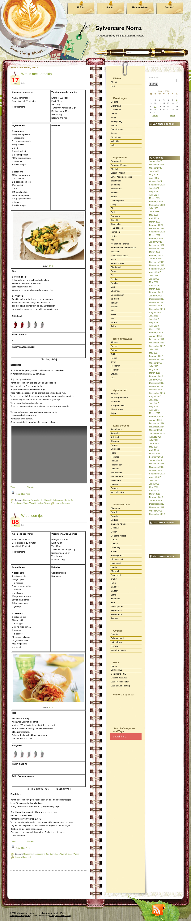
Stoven (114, 374)
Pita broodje (116, 267)
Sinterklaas (116, 137)
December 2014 (156, 423)
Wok (113, 377)
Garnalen (115, 216)
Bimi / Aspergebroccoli (121, 177)
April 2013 (154, 490)
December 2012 (156, 504)
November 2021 (156, 248)
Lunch (114, 567)
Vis (112, 310)
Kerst (113, 118)
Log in (114, 666)
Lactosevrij (116, 563)
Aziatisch (115, 437)
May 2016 (153, 369)
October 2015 (155, 389)
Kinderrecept (117, 559)
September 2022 (157, 232)
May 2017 (153, 353)
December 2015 (156, 383)
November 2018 (156, 302)
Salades (115, 587)
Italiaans (115, 468)
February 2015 (156, 416)
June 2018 (154, 319)
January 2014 (155, 460)
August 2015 (155, 396)
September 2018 (157, 309)
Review (114, 646)
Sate (113, 287)
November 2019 (156, 265)
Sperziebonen (17, 503)
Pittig (113, 583)
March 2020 (154, 252)
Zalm (113, 326)
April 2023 (154, 218)
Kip (112, 240)
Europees (115, 449)
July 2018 (153, 316)
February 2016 (156, 376)
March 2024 (154, 198)
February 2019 (156, 292)
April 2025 (154, 178)
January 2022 (155, 242)
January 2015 (155, 420)
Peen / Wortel (117, 263)
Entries (116, 670)
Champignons (117, 200)
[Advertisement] (126, 710)
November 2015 (156, 386)
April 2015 (154, 410)
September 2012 (157, 514)
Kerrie (114, 236)
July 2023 (153, 208)
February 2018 (156, 332)
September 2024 (157, 185)
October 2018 (155, 305)
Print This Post (23, 494)
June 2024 (154, 188)
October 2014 (155, 430)
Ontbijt (114, 579)
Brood (114, 196)
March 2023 (154, 222)
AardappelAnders (119, 165)
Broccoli (114, 192)
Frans (113, 453)
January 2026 (155, 161)
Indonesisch (116, 465)
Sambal (114, 283)
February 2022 (156, 238)
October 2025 (155, 168)
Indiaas (114, 461)
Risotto (114, 279)
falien (23, 83)
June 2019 (154, 279)
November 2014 (156, 427)
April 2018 (154, 326)
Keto (113, 86)
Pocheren (115, 366)
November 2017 (156, 343)
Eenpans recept (118, 536)
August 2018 (155, 312)
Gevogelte (27, 854)
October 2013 (155, 470)
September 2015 (157, 393)
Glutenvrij (115, 547)
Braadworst (116, 188)
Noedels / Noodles (119, 255)
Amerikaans (116, 429)
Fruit (113, 212)
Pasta (113, 259)
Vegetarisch (116, 610)
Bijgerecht (115, 508)
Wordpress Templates (20, 915)
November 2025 (156, 164)
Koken (114, 358)
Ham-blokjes (117, 228)
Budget (114, 520)
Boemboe (115, 185)
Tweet (13, 487)
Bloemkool (116, 181)
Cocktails (115, 528)
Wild (113, 318)
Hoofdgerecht (117, 555)
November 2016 (156, 359)
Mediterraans (117, 476)
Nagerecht (116, 575)
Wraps (114, 322)
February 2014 (156, 457)
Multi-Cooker (117, 409)
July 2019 (153, 275)
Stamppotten (117, 606)
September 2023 (157, 205)
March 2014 (154, 453)
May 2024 (153, 191)
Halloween (116, 109)
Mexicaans (116, 480)
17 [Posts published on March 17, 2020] (155, 106)
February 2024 (156, 201)
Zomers (114, 618)
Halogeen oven (118, 405)
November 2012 (156, 507)
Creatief (114, 634)
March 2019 (154, 289)
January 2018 (155, 336)
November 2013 (156, 467)
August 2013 (155, 477)
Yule (113, 145)
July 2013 (153, 480)
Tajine (114, 413)
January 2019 (155, 296)
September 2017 (157, 346)
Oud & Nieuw (117, 129)
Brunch (114, 516)
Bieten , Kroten (118, 173)
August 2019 (155, 272)
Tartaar (114, 303)
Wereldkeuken (117, 492)
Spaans (114, 488)
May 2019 (153, 282)
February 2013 (156, 497)
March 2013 (154, 494)
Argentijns (115, 433)
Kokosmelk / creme (120, 244)
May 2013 (153, 487)
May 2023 (153, 215)
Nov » (172, 115)
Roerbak (115, 370)
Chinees (115, 441)
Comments (118, 674)
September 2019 (157, 269)
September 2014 (157, 433)
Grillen (114, 354)
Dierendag (116, 106)
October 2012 (155, 511)
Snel (113, 602)
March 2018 (154, 329)
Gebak (114, 539)
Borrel (114, 512)
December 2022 (156, 228)
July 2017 (153, 349)
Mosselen (115, 251)
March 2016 (154, 373)
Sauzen (114, 591)
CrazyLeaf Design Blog (60, 915)
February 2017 (156, 356)
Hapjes (114, 551)
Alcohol (114, 169)
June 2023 (154, 211)
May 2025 (153, 174)
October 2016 (155, 363)
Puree (114, 271)
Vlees (25, 503)
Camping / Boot (118, 524)
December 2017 (156, 339)
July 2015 (153, 400)
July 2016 (153, 366)
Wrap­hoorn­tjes (32, 516)
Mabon (114, 125)
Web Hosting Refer (120, 682)
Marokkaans (116, 472)
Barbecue (115, 401)
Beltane (114, 102)
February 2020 (156, 255)
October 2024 (155, 181)
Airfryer (114, 342)
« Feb (155, 115)
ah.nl (51, 266)
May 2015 (153, 406)
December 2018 (156, 299)
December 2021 (156, 245)
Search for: (154, 77)
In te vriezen (116, 642)
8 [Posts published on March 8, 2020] (176, 100)
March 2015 (154, 413)
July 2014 (153, 440)
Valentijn (115, 141)
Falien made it (117, 638)
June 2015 (154, 403)
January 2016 (155, 380)
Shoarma (115, 291)
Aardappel (116, 161)
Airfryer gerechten (119, 397)
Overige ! (169, 7)
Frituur (114, 350)
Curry (113, 204)
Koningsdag (116, 121)
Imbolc (114, 113)
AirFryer (81, 7)
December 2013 (156, 463)
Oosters (114, 484)
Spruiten (115, 299)
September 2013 (157, 474)
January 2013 (155, 500)
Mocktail (115, 571)
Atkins (114, 82)
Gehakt (114, 220)
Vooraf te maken (118, 650)
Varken (114, 306)
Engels (114, 445)
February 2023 (156, 225)
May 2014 (153, 447)
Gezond (114, 543)
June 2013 (154, 484)
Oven (113, 362)
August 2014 (155, 437)
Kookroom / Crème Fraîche (123, 247)
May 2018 (153, 322)
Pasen (114, 133)
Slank (113, 595)
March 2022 (154, 235)
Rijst (113, 275)
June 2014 (154, 443)
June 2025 (154, 171)
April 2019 (154, 285)
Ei (112, 208)
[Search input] (127, 736)
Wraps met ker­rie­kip (36, 74)
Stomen (110, 7)
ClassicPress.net (119, 678)
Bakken (26, 500)
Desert (114, 532)
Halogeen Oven (139, 7)
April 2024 (154, 195)
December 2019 (156, 262)
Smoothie (115, 598)
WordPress (61, 913)
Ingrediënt (115, 232)
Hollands (115, 457)
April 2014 (154, 450)
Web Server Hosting (120, 686)
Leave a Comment (23, 857)
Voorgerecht (116, 614)
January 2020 (155, 258)
